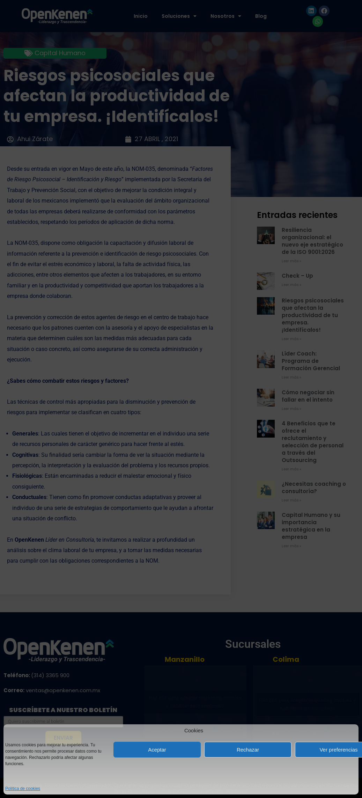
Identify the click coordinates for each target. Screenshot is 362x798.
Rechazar (248, 750)
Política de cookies (22, 788)
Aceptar (157, 750)
